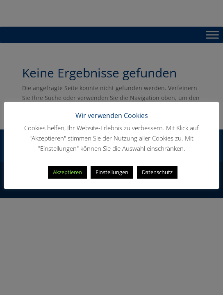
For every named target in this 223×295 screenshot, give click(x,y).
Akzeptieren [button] (67, 172)
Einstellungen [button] (112, 172)
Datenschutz (157, 172)
